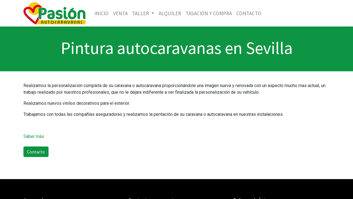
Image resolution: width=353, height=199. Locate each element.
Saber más (33, 136)
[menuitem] (101, 13)
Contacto (36, 152)
